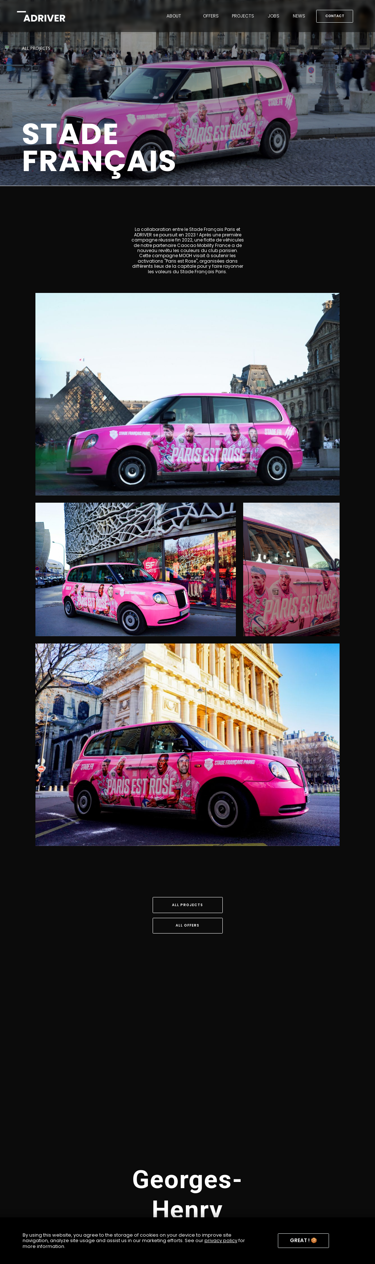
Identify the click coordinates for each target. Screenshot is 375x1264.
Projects (243, 16)
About (174, 16)
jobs (273, 16)
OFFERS (211, 16)
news (299, 16)
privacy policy (220, 1240)
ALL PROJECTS (36, 48)
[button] (303, 1240)
